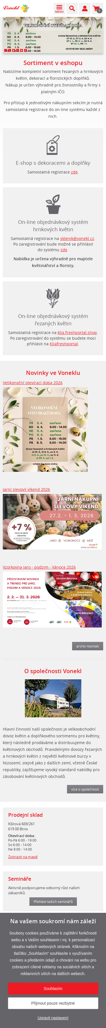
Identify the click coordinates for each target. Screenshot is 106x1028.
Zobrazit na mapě (23, 856)
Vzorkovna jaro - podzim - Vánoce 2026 (39, 567)
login (53, 296)
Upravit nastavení (53, 1018)
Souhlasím (53, 988)
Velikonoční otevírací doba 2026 (32, 382)
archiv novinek (87, 646)
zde (74, 172)
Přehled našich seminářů (53, 901)
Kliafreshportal (64, 343)
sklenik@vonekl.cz (77, 238)
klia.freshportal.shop (77, 332)
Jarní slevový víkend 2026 (26, 489)
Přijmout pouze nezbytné (53, 1003)
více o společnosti (85, 789)
